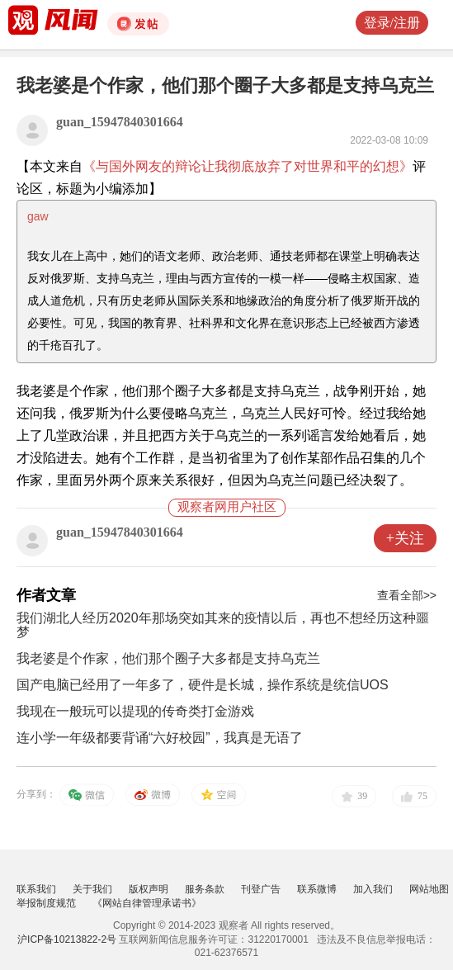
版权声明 (148, 889)
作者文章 (46, 595)
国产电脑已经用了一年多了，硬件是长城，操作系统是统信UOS (203, 685)
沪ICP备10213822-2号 (66, 939)
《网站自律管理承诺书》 (146, 903)
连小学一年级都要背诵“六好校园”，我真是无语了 (160, 738)
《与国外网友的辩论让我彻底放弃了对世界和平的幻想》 (248, 166)
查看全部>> (406, 595)
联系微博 (317, 889)
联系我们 (36, 889)
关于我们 (92, 889)
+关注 (405, 538)
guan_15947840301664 (119, 122)
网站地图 (429, 889)
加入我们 (373, 889)
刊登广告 (261, 889)
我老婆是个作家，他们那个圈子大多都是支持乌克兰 (168, 658)
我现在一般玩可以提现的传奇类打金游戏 (135, 711)
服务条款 (204, 889)
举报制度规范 (46, 903)
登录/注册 (392, 23)
